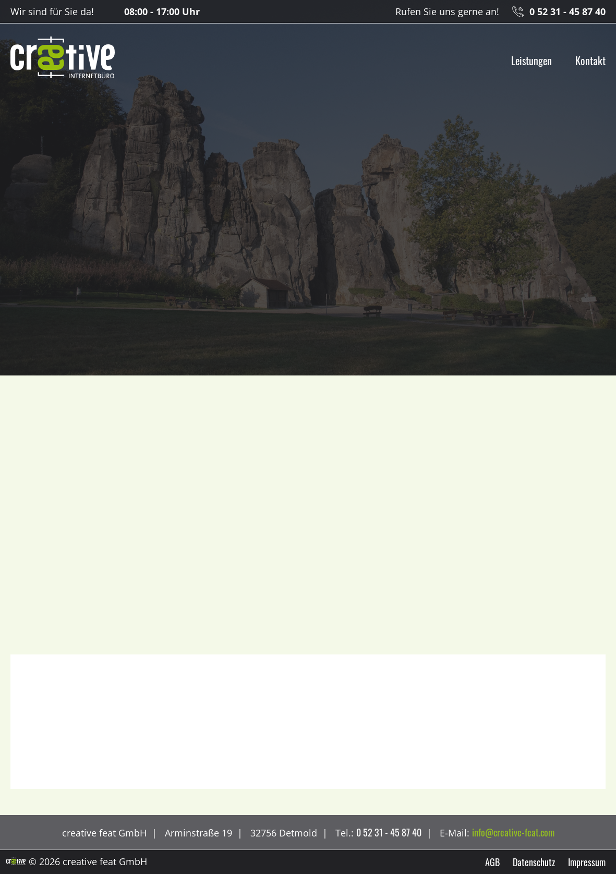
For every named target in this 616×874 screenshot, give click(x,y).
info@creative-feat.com (513, 832)
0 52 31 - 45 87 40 (567, 11)
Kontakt (590, 60)
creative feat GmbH (62, 58)
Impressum (587, 862)
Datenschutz (534, 862)
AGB (492, 862)
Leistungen (531, 60)
